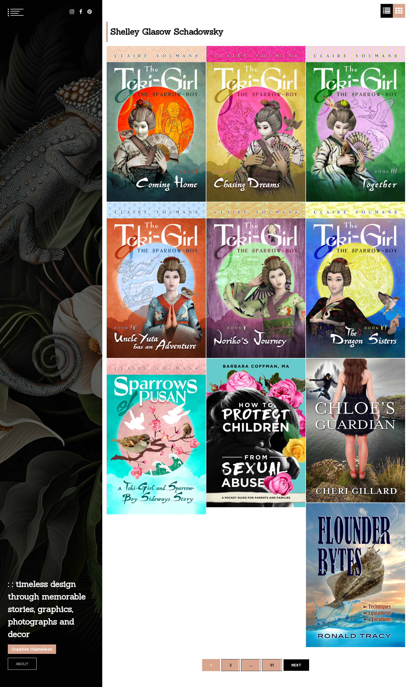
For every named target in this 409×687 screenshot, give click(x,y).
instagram (72, 12)
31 (272, 665)
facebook (81, 12)
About (22, 663)
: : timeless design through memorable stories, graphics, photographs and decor (47, 609)
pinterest (89, 12)
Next (296, 665)
